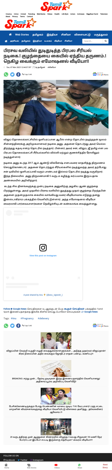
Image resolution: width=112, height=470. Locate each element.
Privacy (15, 16)
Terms (22, 16)
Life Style (65, 14)
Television (104, 14)
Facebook (9, 460)
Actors (72, 14)
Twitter (22, 460)
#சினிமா (52, 67)
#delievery (43, 318)
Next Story (105, 466)
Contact (30, 16)
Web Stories (41, 14)
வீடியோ (58, 41)
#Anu (13, 318)
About (8, 16)
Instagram (36, 460)
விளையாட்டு (82, 34)
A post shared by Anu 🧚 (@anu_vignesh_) (43, 295)
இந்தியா (52, 34)
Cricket (23, 14)
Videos (49, 14)
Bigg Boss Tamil (92, 14)
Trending (31, 14)
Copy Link (28, 74)
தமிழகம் (37, 34)
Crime (16, 14)
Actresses (80, 14)
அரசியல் (14, 41)
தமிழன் (41, 67)
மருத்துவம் (101, 34)
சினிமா (66, 34)
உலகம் (48, 41)
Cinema (9, 14)
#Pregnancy (27, 318)
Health (57, 14)
